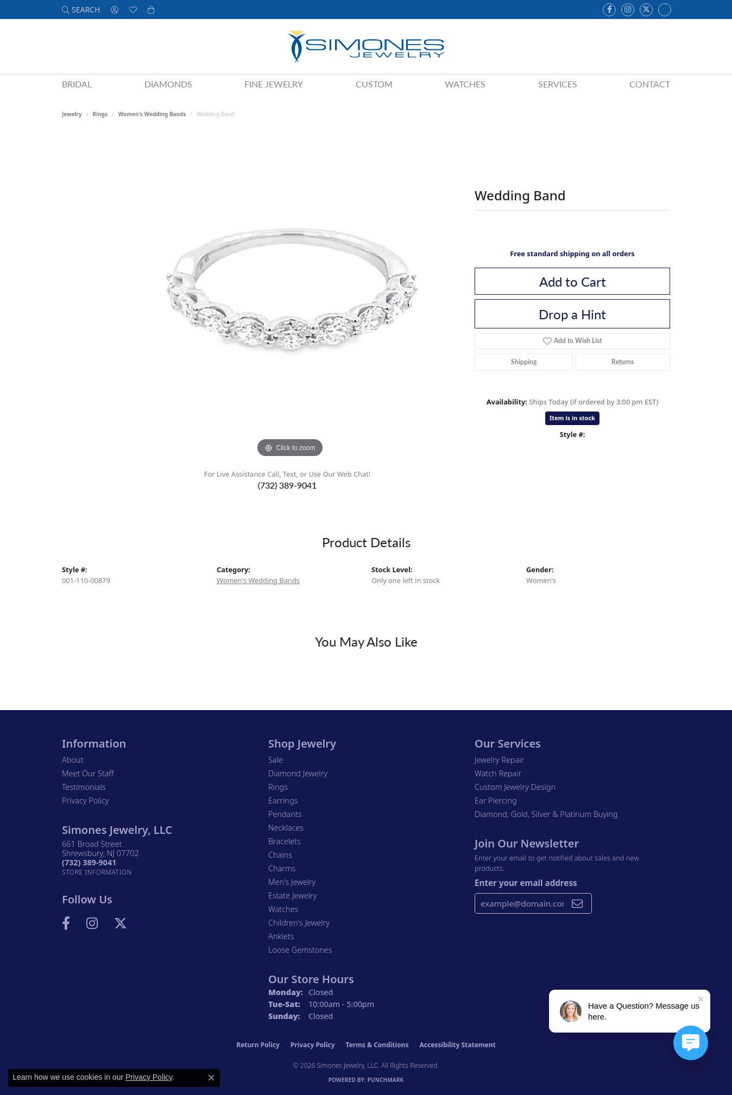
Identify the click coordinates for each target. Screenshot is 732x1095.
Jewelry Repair (499, 760)
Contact (649, 84)
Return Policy (258, 1044)
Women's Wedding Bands (152, 114)
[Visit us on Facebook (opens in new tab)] (609, 9)
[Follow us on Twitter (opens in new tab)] (646, 9)
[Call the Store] (89, 862)
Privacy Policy (85, 800)
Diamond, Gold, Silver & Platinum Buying (546, 814)
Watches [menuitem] (283, 909)
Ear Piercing (496, 800)
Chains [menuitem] (280, 855)
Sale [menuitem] (275, 760)
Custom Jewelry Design (515, 787)
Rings (100, 114)
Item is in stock (572, 418)
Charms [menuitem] (282, 868)
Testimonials (84, 787)
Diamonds (168, 84)
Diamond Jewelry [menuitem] (297, 773)
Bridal (77, 84)
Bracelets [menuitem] (284, 841)
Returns (622, 361)
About (72, 760)
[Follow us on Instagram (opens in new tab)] (627, 9)
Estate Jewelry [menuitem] (292, 895)
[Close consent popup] (211, 1077)
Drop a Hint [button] (572, 314)
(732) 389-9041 (287, 485)
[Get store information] (97, 872)
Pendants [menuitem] (285, 814)
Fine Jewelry (273, 84)
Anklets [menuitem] (281, 936)
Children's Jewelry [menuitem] (299, 922)
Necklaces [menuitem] (286, 827)
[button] (81, 9)
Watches (465, 84)
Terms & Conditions (377, 1044)
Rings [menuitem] (278, 787)
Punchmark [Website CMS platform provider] (386, 1080)
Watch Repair (498, 773)
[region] (290, 297)
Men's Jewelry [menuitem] (291, 882)
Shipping (524, 361)
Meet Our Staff (87, 773)
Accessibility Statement (457, 1044)
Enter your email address (526, 882)
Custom (374, 84)
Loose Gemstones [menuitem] (300, 950)
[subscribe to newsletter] (577, 903)
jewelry (72, 114)
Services (557, 84)
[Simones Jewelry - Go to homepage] (365, 46)
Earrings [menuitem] (283, 800)
